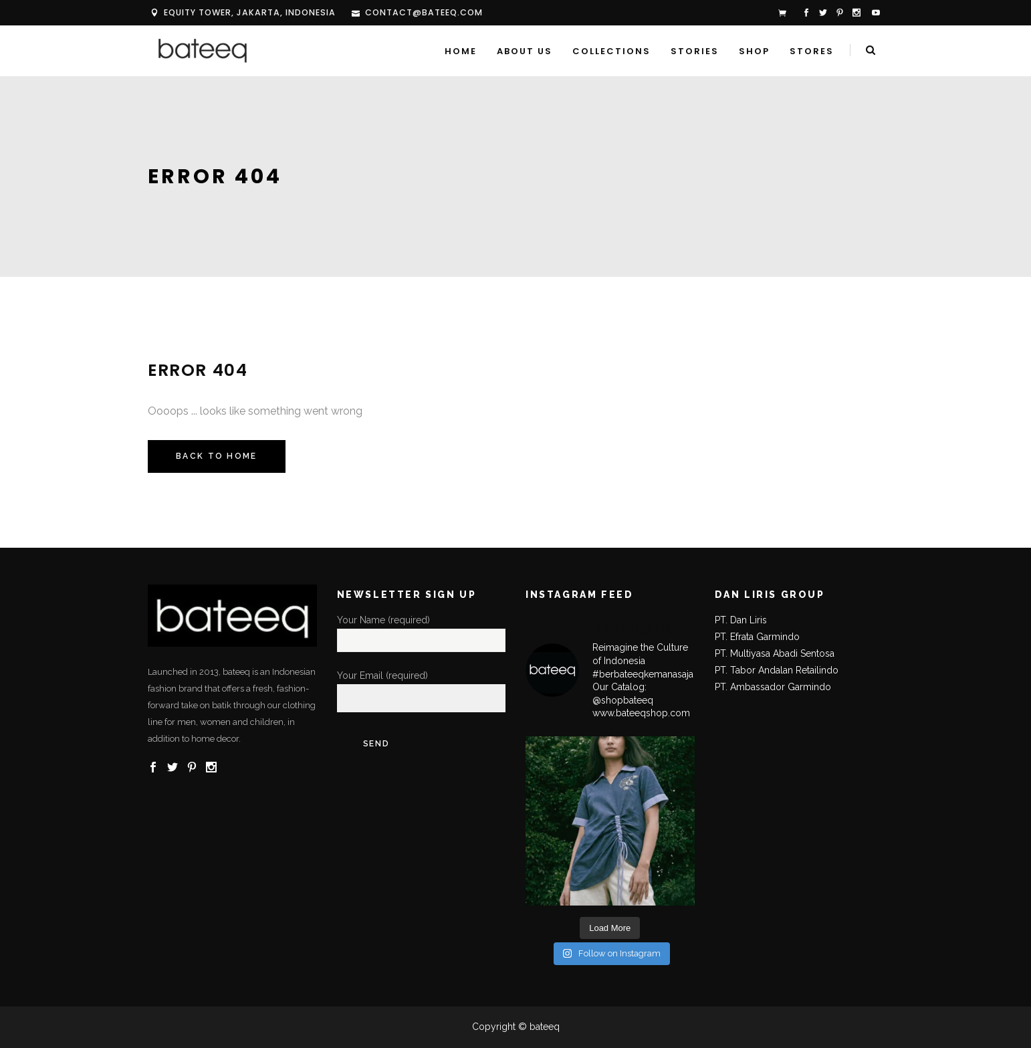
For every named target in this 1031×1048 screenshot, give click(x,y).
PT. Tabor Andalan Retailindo (776, 670)
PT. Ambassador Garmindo (773, 687)
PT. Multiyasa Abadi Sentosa (774, 653)
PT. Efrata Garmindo (757, 636)
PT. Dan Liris (741, 620)
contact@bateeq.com (424, 12)
